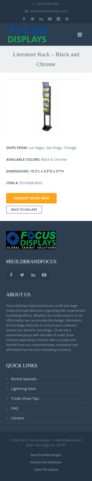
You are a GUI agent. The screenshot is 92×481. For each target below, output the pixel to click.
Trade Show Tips (25, 398)
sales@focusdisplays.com (48, 11)
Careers (17, 417)
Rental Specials (24, 378)
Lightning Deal (23, 388)
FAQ (14, 408)
